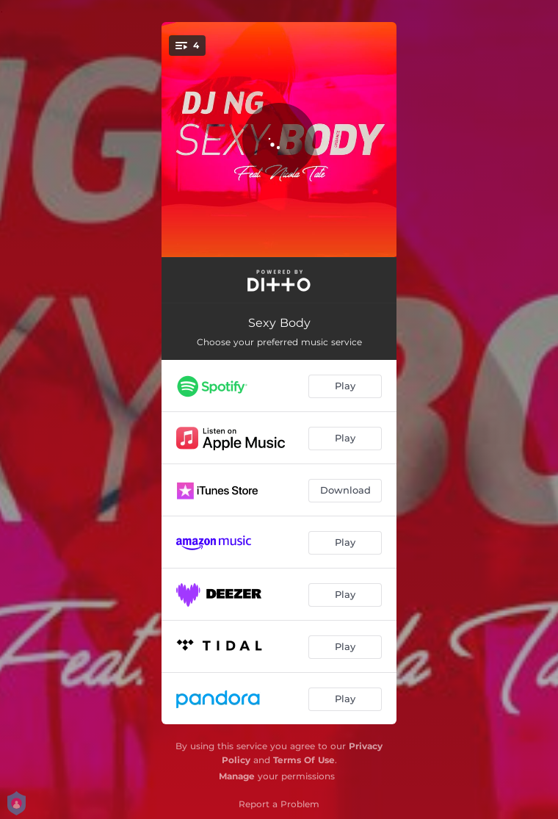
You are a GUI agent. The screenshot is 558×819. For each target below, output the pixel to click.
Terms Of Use (304, 759)
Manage (237, 776)
